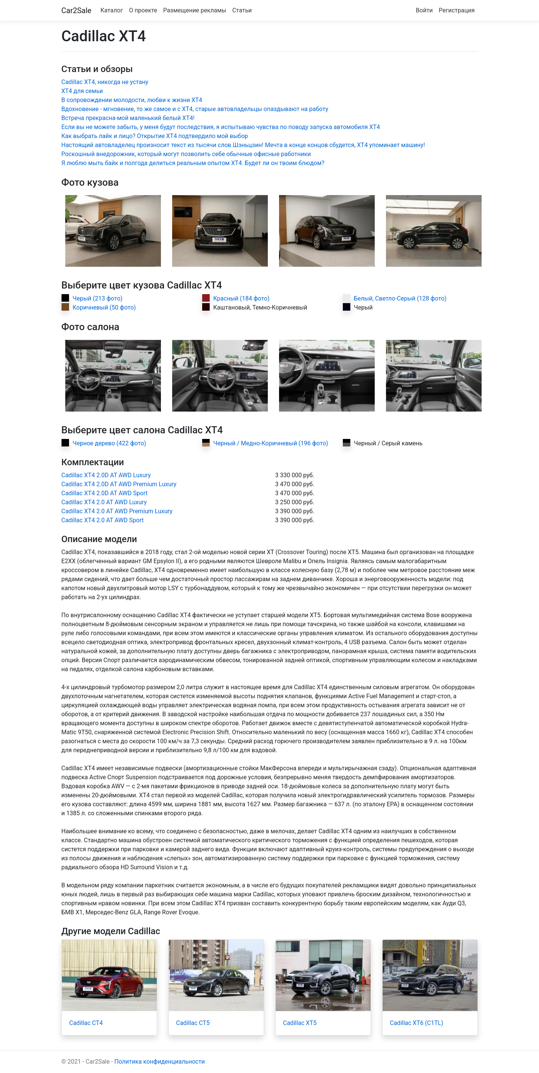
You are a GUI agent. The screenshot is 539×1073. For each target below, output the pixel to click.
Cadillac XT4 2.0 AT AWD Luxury (104, 502)
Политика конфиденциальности (159, 1061)
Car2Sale (77, 10)
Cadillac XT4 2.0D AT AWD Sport (105, 493)
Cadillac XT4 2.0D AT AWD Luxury (106, 475)
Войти (424, 10)
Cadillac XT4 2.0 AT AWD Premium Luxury (117, 511)
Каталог (112, 10)
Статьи (242, 10)
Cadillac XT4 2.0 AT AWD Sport (103, 520)
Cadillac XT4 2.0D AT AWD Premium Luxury (119, 484)
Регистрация (457, 10)
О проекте (143, 10)
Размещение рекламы (194, 10)
